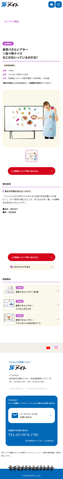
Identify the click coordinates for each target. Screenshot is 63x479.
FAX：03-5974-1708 (35, 381)
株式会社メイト (9, 4)
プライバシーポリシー (39, 388)
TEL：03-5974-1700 (17, 381)
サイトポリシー (18, 388)
